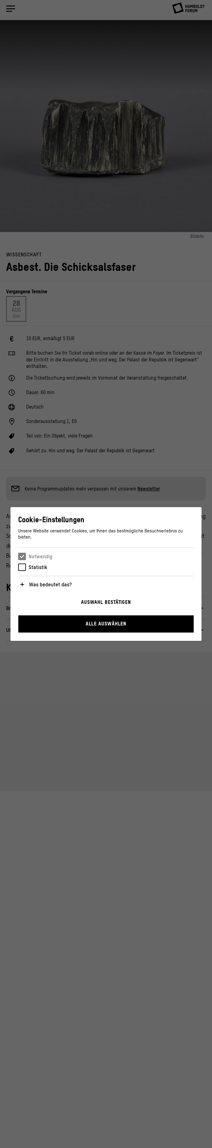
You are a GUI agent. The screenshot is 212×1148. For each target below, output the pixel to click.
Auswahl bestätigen (106, 602)
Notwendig (40, 556)
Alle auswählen (106, 623)
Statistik (38, 567)
